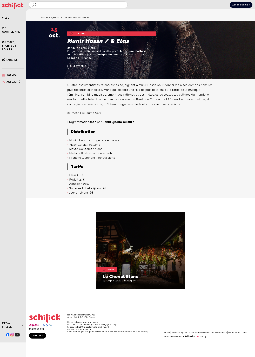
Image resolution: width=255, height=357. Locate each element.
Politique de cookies (237, 332)
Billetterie (78, 66)
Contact (38, 335)
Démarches (10, 59)
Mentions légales (179, 332)
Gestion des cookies (172, 336)
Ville (5, 17)
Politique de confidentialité (201, 332)
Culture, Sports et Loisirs (9, 46)
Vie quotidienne (11, 30)
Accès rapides (241, 5)
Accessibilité (221, 332)
